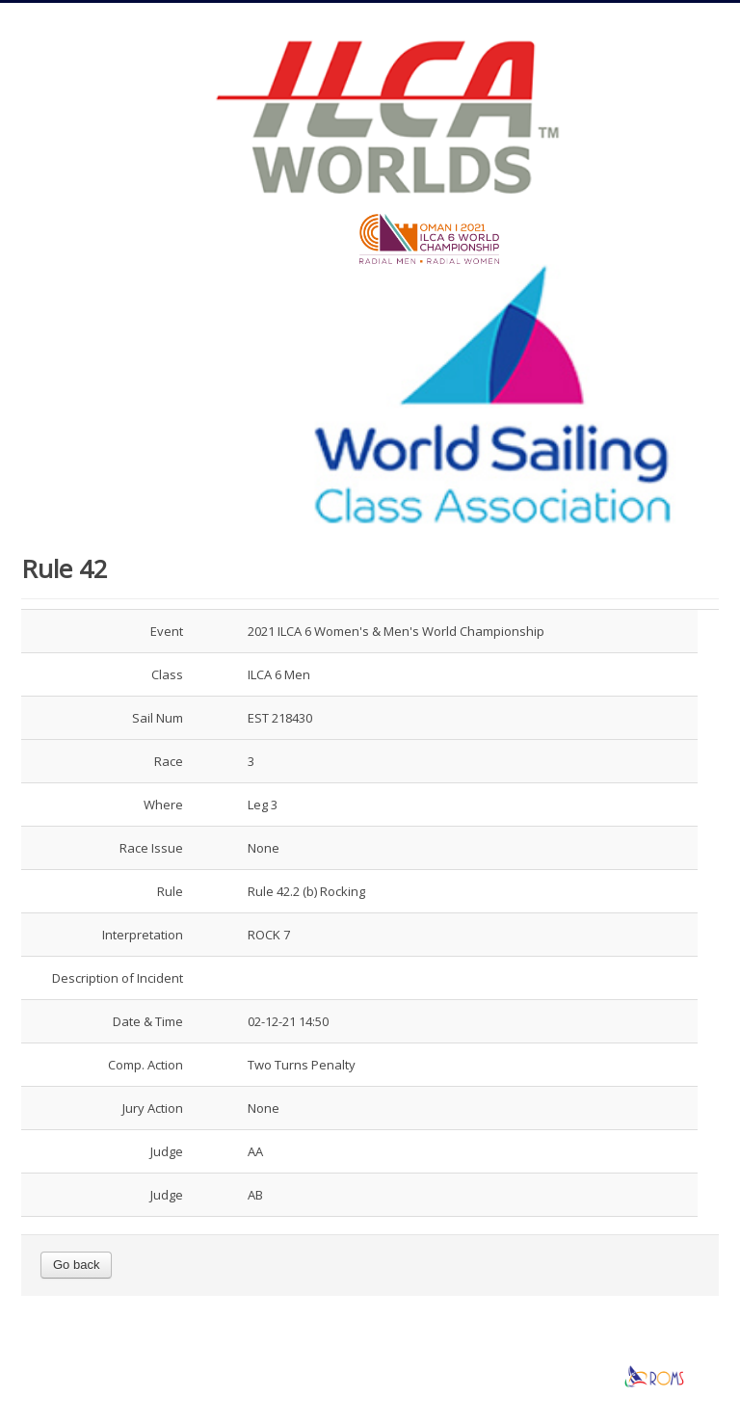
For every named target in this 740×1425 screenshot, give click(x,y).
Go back (76, 1264)
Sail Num (157, 717)
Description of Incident (117, 978)
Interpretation (142, 934)
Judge (166, 1151)
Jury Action (152, 1108)
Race (168, 761)
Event (166, 631)
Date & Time (148, 1021)
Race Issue (151, 848)
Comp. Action (145, 1064)
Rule (170, 891)
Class (167, 674)
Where (163, 804)
